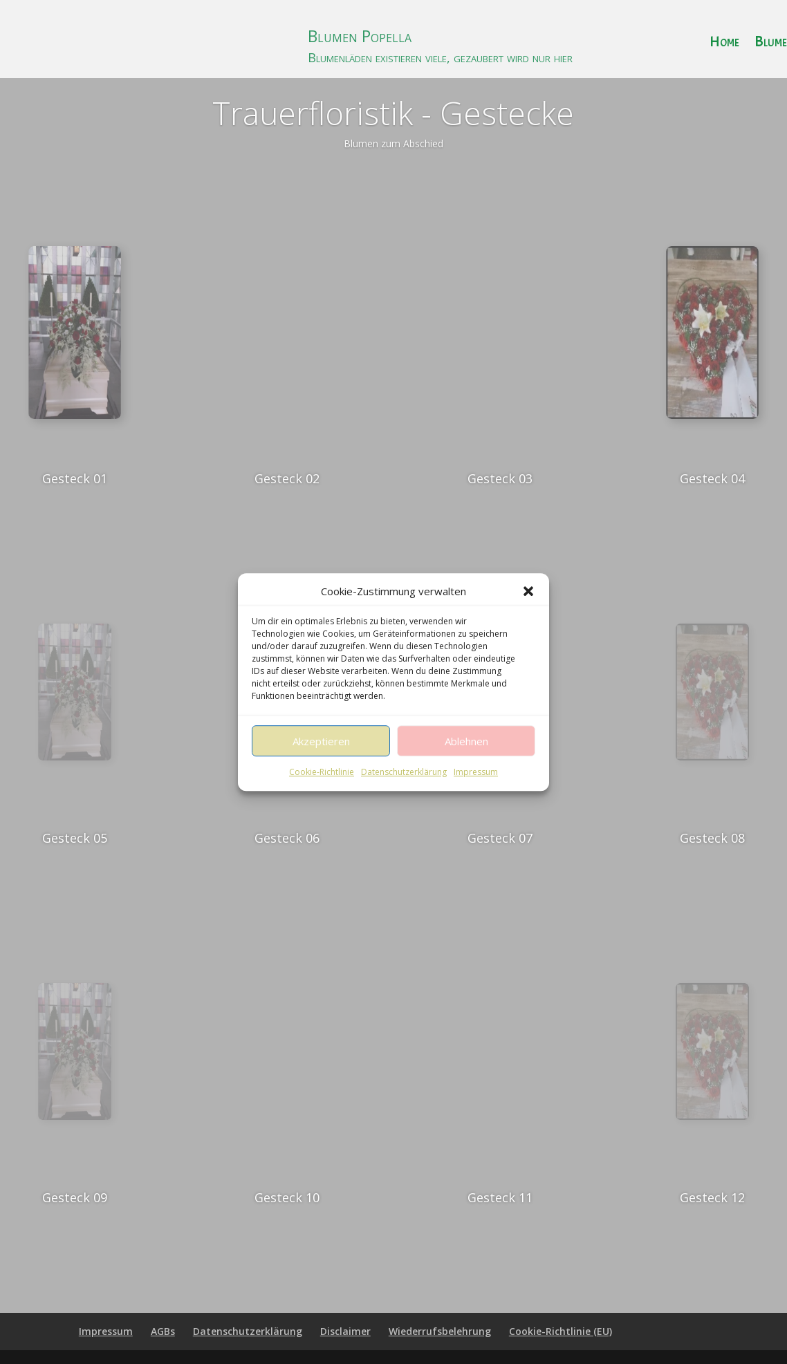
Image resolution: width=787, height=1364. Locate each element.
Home (724, 44)
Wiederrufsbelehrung (440, 1331)
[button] (528, 610)
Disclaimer (345, 1331)
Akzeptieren (321, 760)
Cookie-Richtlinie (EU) (560, 1331)
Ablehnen (466, 760)
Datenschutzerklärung (404, 791)
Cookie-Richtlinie (321, 791)
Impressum (476, 791)
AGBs (163, 1331)
